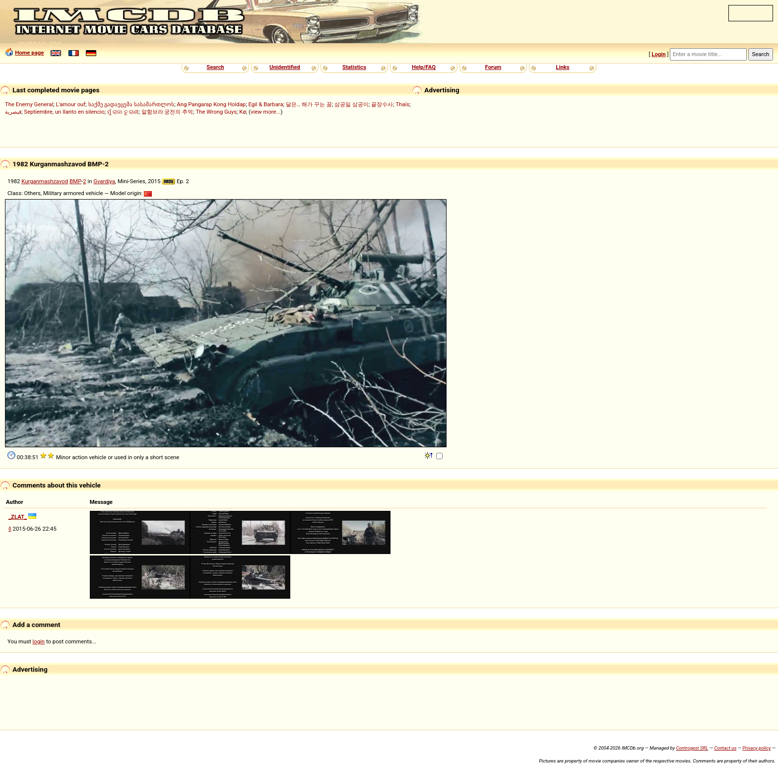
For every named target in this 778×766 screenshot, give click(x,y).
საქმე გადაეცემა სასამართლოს (131, 104)
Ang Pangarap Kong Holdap (211, 104)
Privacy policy (756, 748)
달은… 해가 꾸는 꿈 (309, 104)
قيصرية (13, 111)
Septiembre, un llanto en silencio (64, 111)
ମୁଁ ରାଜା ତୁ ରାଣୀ (122, 111)
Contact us (725, 748)
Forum (493, 67)
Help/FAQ (424, 67)
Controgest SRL (692, 748)
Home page (29, 52)
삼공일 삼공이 (351, 104)
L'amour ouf (70, 104)
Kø (242, 111)
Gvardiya (104, 181)
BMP (75, 181)
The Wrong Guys (216, 111)
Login (658, 54)
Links (562, 67)
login (39, 641)
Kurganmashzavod (44, 181)
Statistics (354, 67)
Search (215, 67)
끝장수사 (382, 104)
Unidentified (284, 67)
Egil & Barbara (265, 104)
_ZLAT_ (17, 516)
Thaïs (402, 104)
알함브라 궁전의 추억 (167, 111)
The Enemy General (29, 104)
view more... (266, 111)
